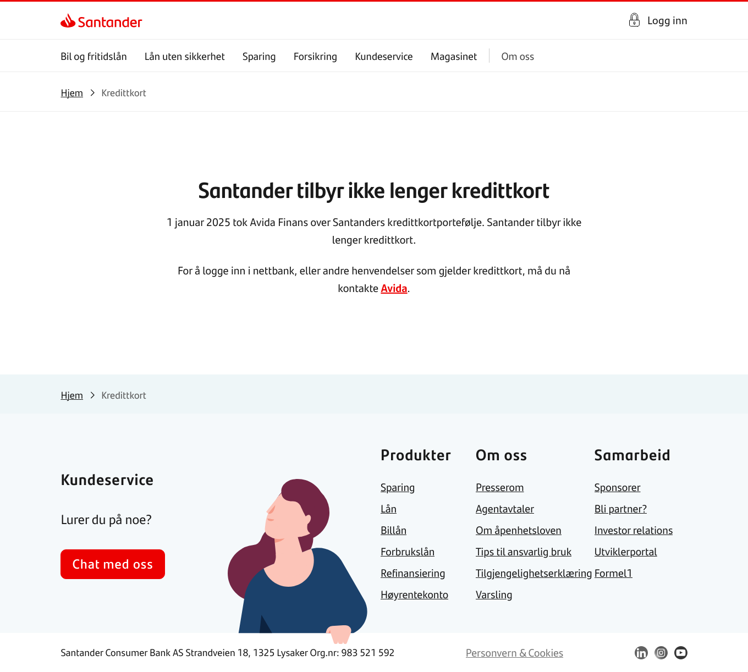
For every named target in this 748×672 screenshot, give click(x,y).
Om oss (518, 55)
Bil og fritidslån (94, 55)
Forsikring (316, 55)
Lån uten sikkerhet (185, 55)
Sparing (259, 55)
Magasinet (454, 55)
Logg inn (667, 20)
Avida (394, 287)
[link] (70, 20)
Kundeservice (384, 55)
